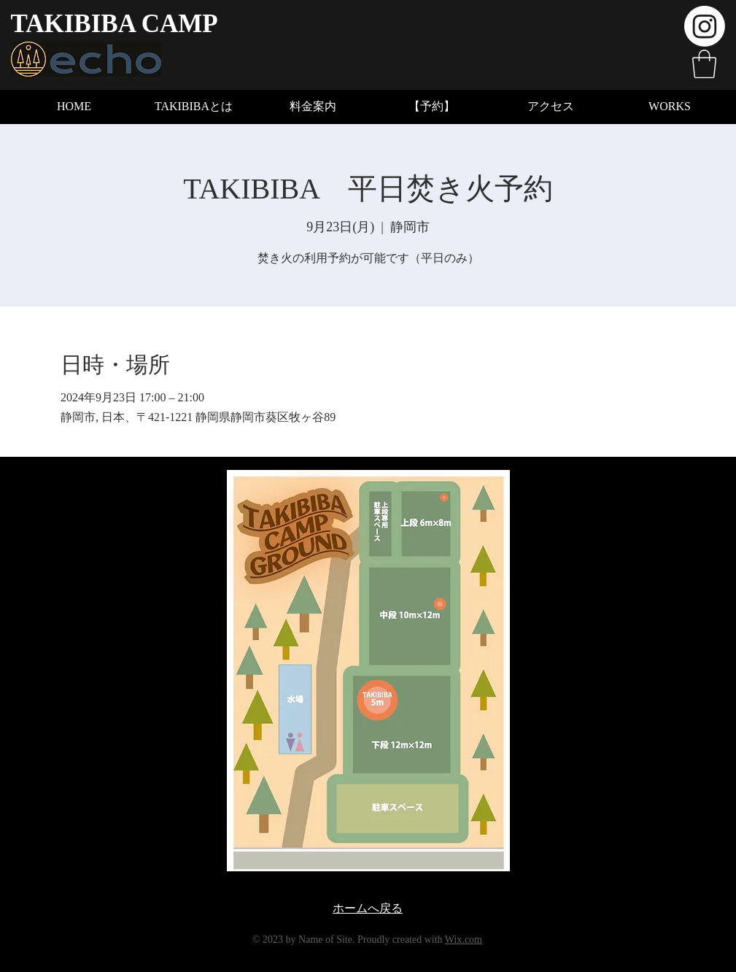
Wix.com (463, 939)
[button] (704, 64)
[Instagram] (704, 26)
